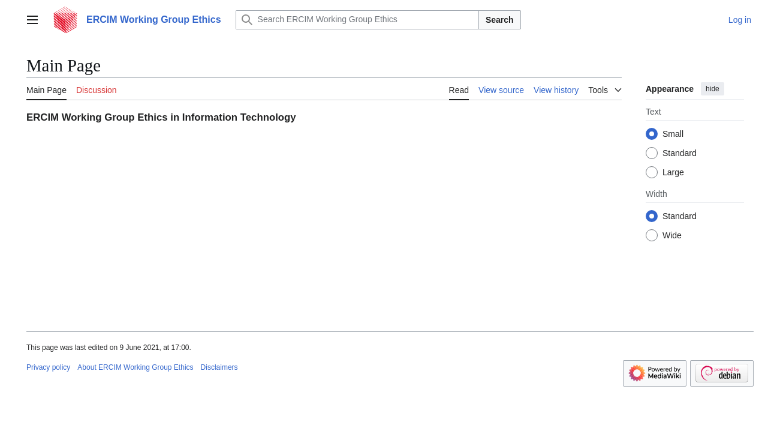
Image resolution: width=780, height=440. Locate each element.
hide (712, 89)
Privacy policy (48, 367)
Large (673, 172)
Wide (672, 235)
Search (500, 20)
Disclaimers (219, 367)
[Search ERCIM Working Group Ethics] (357, 19)
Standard (679, 153)
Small (672, 134)
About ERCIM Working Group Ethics (135, 367)
